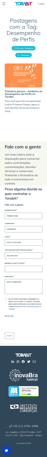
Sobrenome (10, 224)
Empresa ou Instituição (15, 263)
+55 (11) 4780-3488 (23, 426)
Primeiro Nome (11, 210)
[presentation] (24, 323)
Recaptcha (9, 316)
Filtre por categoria (23, 48)
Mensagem (9, 277)
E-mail (7, 237)
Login (41, 3)
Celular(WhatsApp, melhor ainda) (19, 250)
